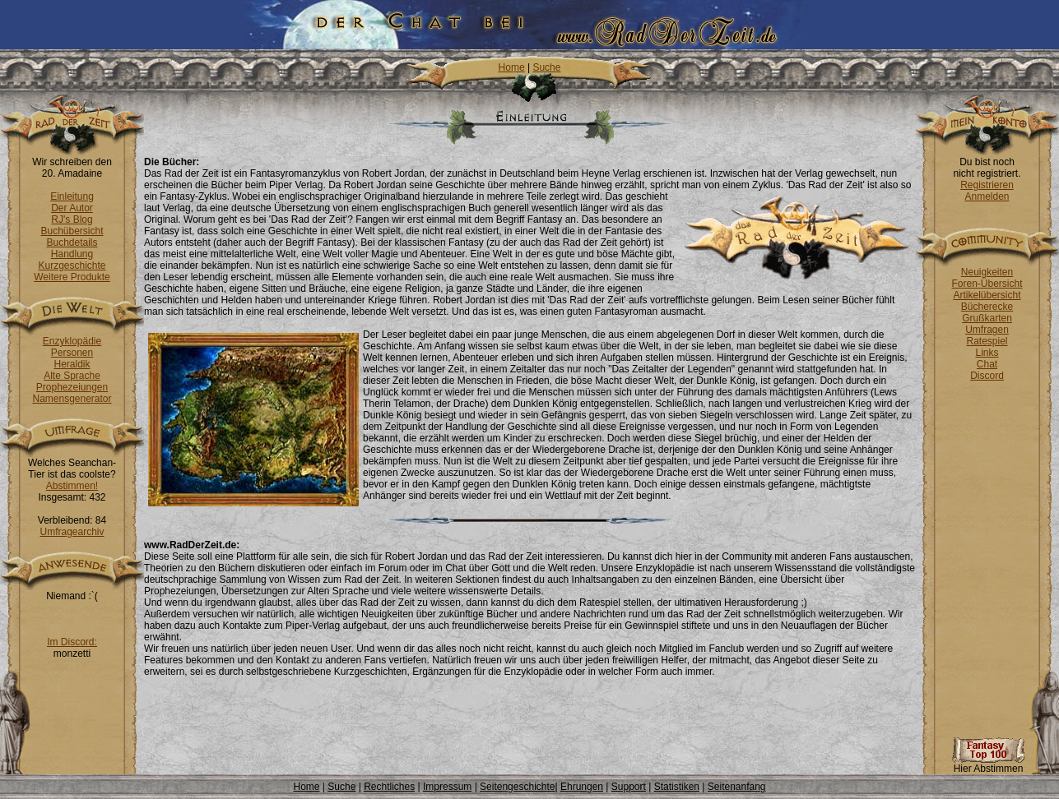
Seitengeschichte (517, 786)
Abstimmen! (72, 486)
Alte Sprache (72, 375)
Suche (546, 67)
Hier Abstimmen (988, 764)
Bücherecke (987, 306)
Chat (987, 364)
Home (512, 67)
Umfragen (987, 329)
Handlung (72, 254)
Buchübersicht (71, 231)
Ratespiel (986, 341)
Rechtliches (389, 786)
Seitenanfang (737, 786)
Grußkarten (987, 318)
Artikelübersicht (986, 295)
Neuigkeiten (987, 272)
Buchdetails (71, 242)
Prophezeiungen (72, 387)
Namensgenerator (71, 398)
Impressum (447, 786)
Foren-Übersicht (986, 283)
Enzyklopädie (72, 341)
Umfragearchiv (71, 532)
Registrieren (987, 185)
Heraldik (71, 364)
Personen (72, 352)
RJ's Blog (71, 219)
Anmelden (986, 196)
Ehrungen (581, 786)
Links (986, 352)
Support (628, 786)
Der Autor (72, 208)
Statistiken (676, 786)
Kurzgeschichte (71, 265)
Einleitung (72, 196)
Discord (987, 375)
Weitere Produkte (72, 277)
